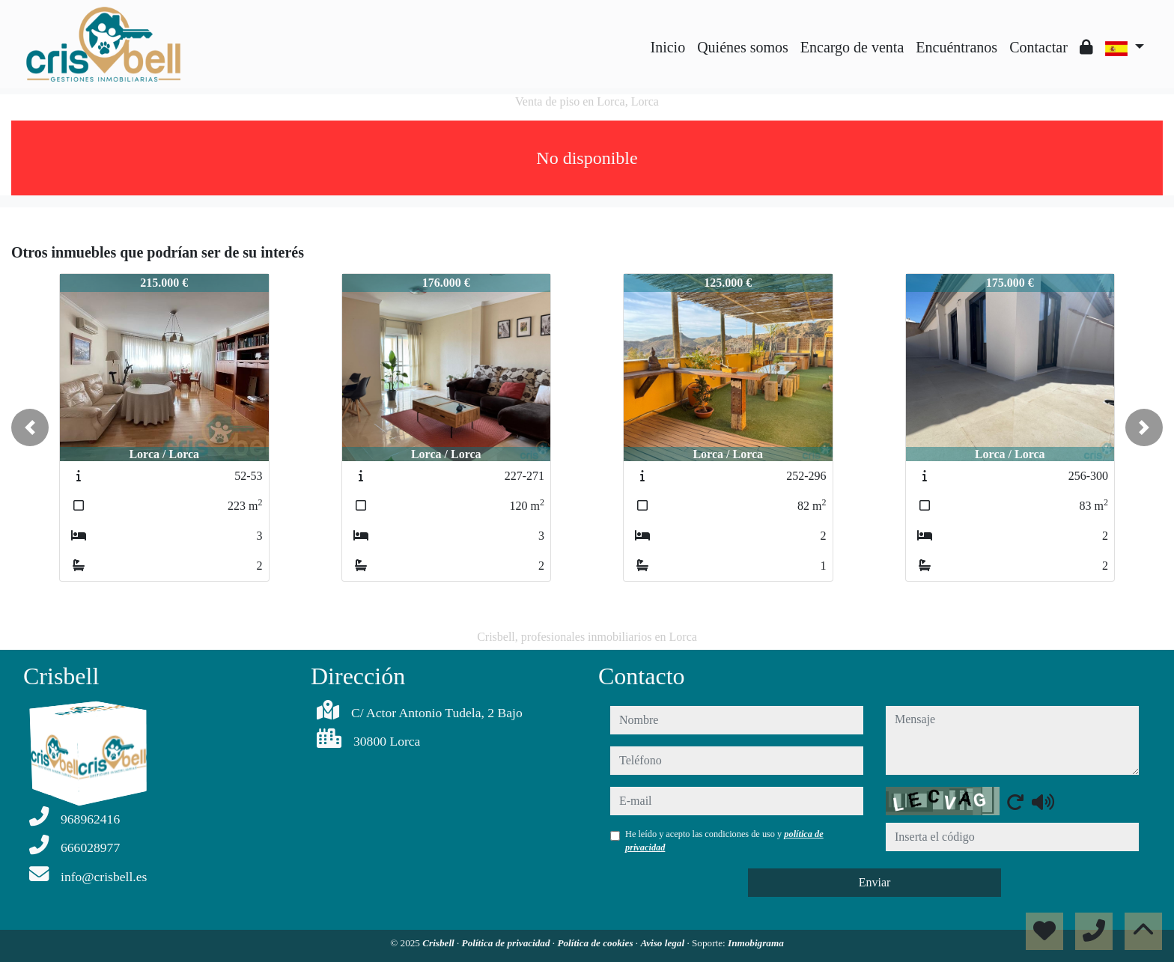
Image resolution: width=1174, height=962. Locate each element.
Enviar (875, 882)
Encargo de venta (852, 47)
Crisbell (439, 943)
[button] (30, 427)
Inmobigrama (756, 943)
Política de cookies (596, 943)
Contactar (1038, 47)
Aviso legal (663, 943)
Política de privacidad (507, 943)
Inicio (668, 47)
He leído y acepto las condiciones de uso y (724, 841)
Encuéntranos (956, 47)
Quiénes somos (742, 47)
